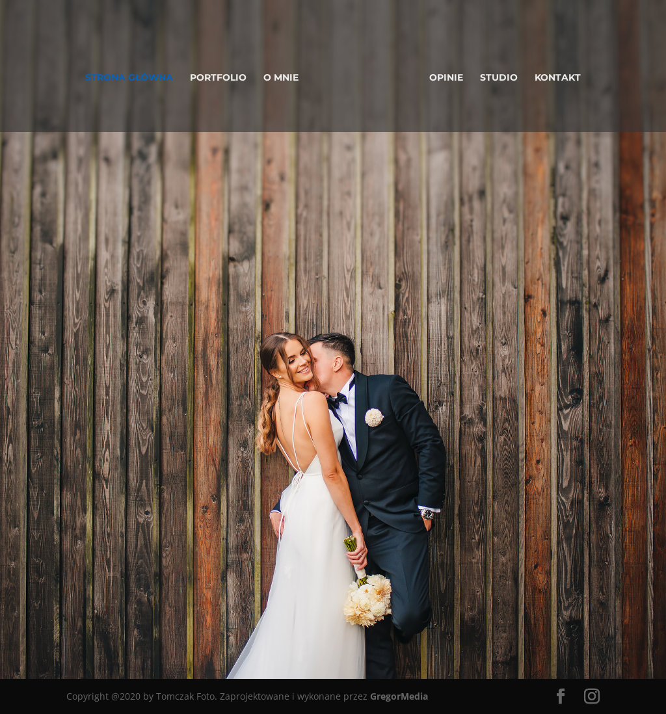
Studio (499, 78)
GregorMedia (399, 696)
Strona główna (129, 78)
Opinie (446, 78)
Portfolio (218, 78)
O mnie (281, 78)
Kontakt (558, 78)
